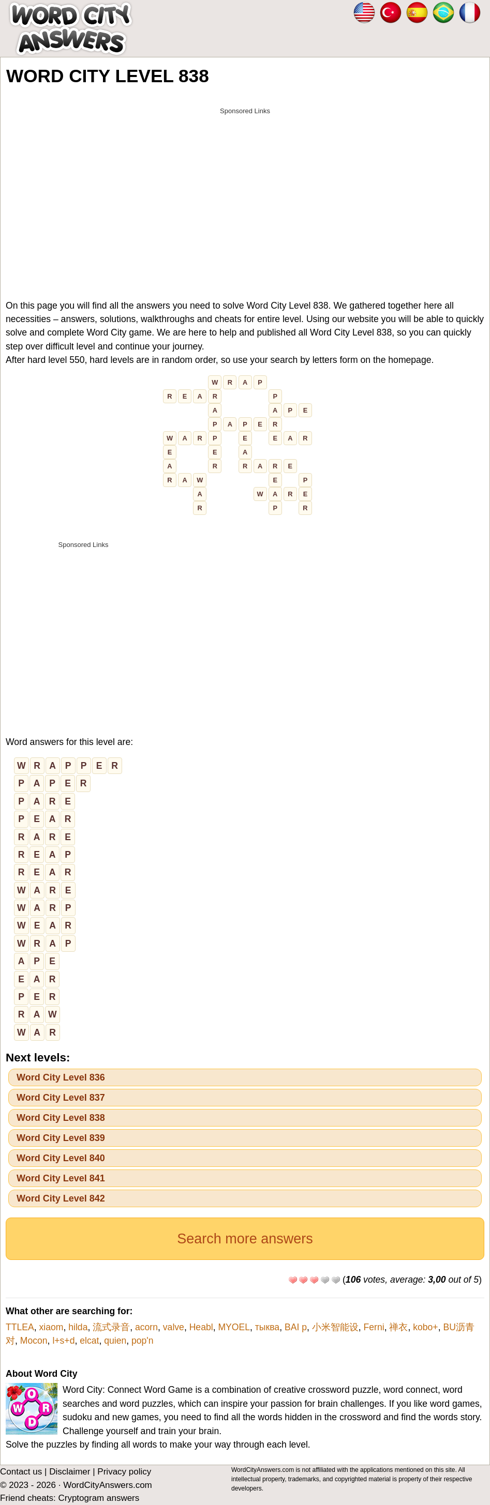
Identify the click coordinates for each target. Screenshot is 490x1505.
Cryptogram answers (98, 1498)
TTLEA (20, 1327)
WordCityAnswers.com (107, 1485)
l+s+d (63, 1340)
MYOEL (234, 1327)
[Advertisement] (245, 192)
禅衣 (398, 1327)
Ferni (374, 1327)
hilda (77, 1327)
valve (173, 1327)
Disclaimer (69, 1472)
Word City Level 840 (61, 1158)
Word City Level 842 (61, 1198)
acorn (146, 1327)
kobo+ (425, 1327)
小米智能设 (335, 1327)
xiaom (51, 1327)
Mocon (34, 1340)
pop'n (142, 1340)
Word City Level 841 (61, 1178)
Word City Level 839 (61, 1138)
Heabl (201, 1327)
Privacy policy (124, 1472)
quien (115, 1340)
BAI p (296, 1327)
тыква (267, 1327)
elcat (89, 1340)
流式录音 (111, 1327)
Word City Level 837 (61, 1097)
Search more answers (245, 1238)
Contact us (21, 1472)
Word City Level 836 (61, 1077)
